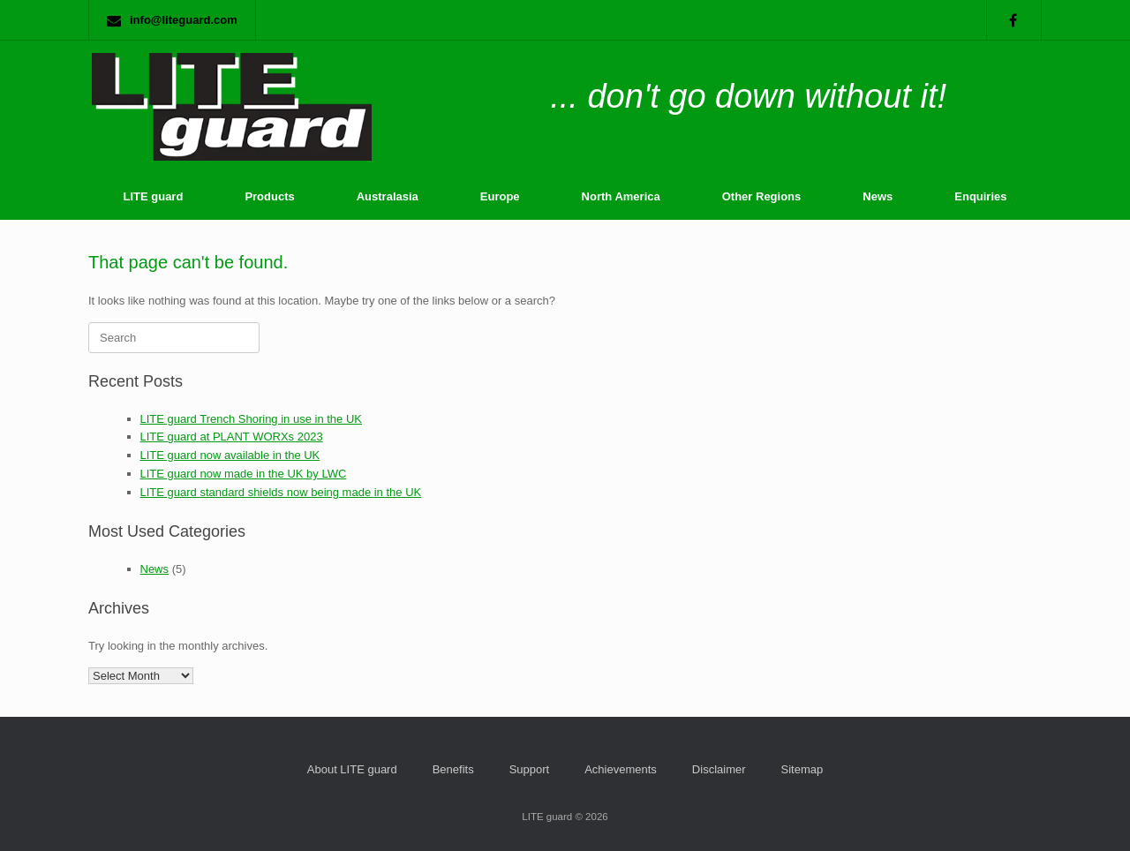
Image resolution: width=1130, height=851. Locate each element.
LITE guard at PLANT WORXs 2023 (231, 436)
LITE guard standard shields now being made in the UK (281, 492)
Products (269, 196)
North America (621, 196)
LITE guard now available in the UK (230, 455)
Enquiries (980, 196)
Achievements (620, 769)
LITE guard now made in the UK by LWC (243, 473)
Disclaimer (719, 769)
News (878, 196)
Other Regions (762, 196)
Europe (500, 196)
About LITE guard (352, 769)
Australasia (387, 196)
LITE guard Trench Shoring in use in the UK (251, 419)
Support (529, 769)
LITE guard (153, 196)
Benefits (453, 769)
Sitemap (802, 769)
